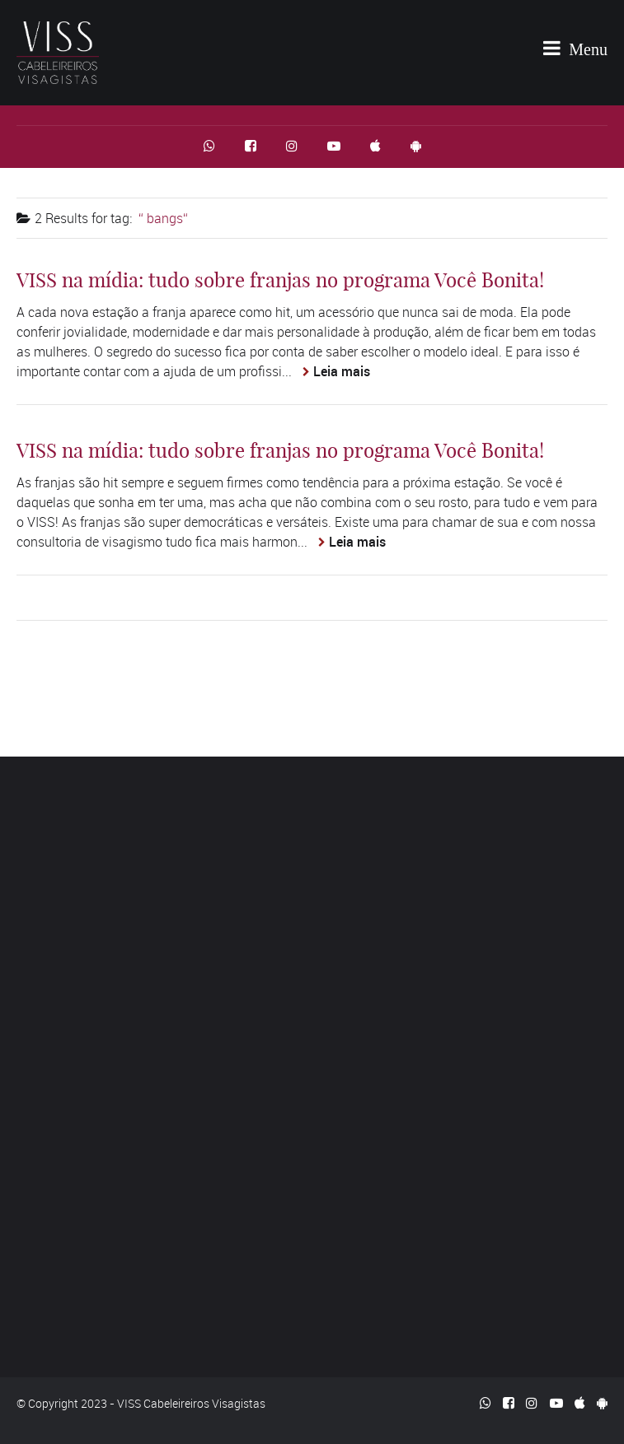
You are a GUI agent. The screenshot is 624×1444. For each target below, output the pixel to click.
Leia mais (341, 371)
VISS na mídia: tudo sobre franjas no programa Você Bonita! (280, 280)
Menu (575, 48)
